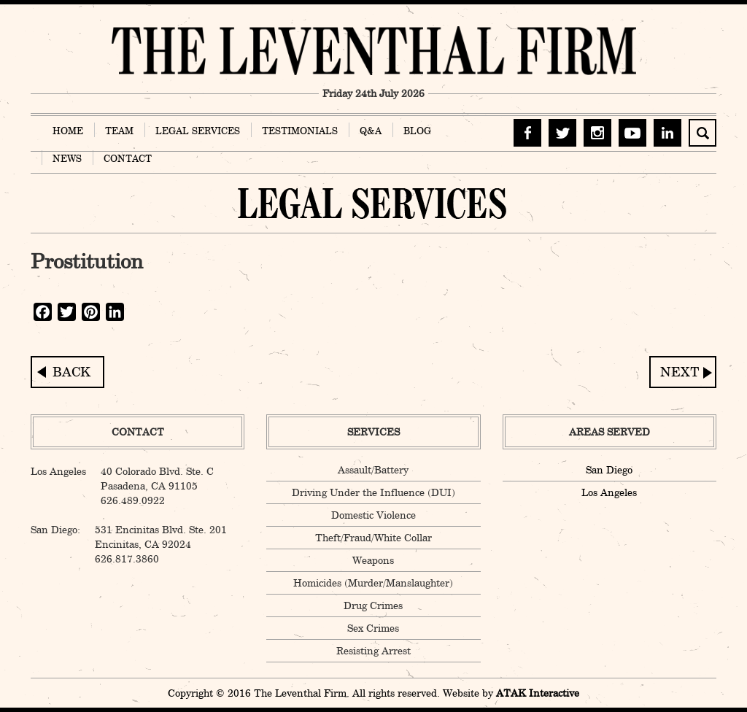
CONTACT (128, 158)
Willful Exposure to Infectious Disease (682, 372)
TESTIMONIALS (300, 130)
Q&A (371, 130)
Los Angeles (609, 492)
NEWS (67, 158)
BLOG (417, 130)
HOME (68, 130)
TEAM (119, 130)
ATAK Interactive (537, 693)
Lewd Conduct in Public (67, 372)
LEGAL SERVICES (197, 130)
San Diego (609, 469)
